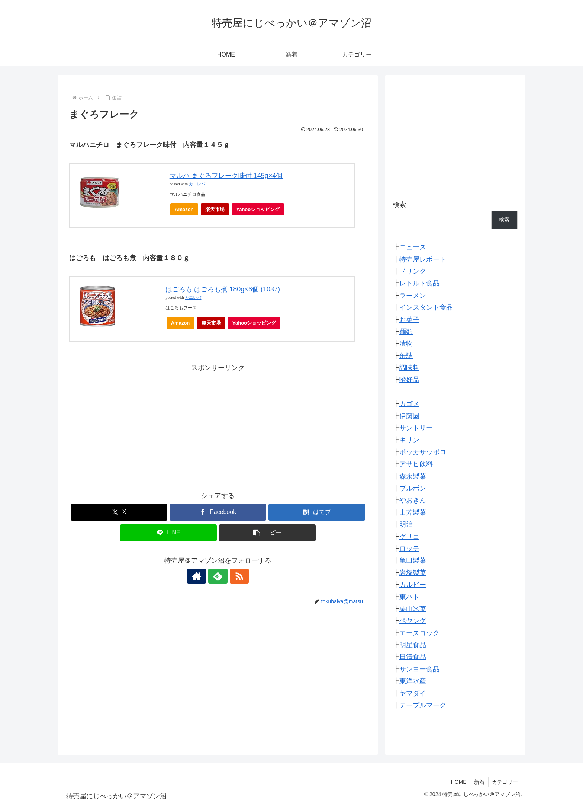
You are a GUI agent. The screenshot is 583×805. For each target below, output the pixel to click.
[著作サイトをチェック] (200, 576)
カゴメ (409, 404)
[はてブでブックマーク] (316, 512)
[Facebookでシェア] (218, 512)
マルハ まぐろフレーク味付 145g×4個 (226, 175)
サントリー (416, 428)
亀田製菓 (412, 560)
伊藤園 (409, 416)
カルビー (412, 584)
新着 (479, 782)
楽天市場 (215, 209)
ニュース (412, 247)
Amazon (184, 209)
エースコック (419, 633)
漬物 (406, 343)
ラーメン (412, 295)
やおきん (412, 500)
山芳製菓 (412, 512)
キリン (409, 440)
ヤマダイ (412, 693)
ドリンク (412, 271)
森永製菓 (412, 476)
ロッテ (409, 548)
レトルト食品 (419, 283)
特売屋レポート (422, 259)
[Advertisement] (218, 426)
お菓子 (409, 319)
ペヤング (412, 620)
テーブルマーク (422, 705)
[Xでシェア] (119, 512)
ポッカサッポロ (422, 452)
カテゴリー (505, 782)
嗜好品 (409, 379)
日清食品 (412, 657)
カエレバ (197, 184)
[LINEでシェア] (168, 532)
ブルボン (412, 488)
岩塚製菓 (412, 572)
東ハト (409, 597)
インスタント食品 (426, 307)
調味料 (409, 367)
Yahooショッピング (260, 211)
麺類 (406, 331)
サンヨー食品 (419, 669)
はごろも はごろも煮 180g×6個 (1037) (222, 289)
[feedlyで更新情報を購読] (217, 576)
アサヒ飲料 (416, 464)
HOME (458, 782)
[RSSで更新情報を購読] (235, 576)
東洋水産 (412, 681)
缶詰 (406, 356)
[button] (267, 532)
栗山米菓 (412, 609)
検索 (399, 204)
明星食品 (412, 645)
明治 (406, 524)
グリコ (409, 536)
